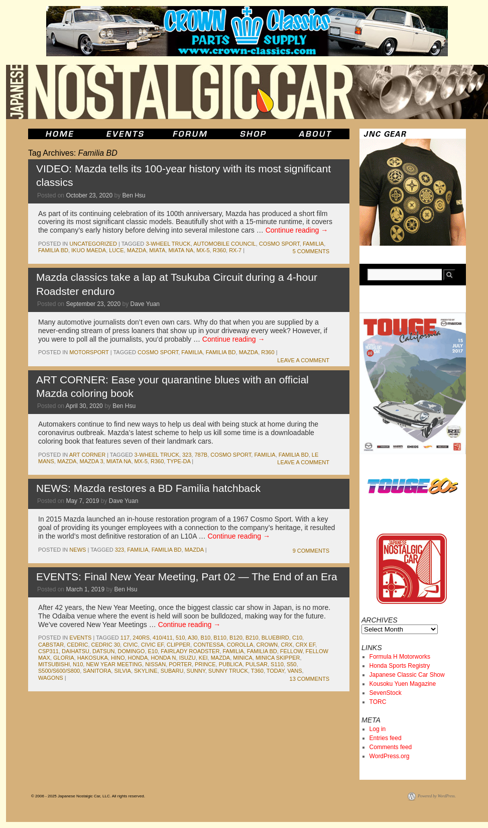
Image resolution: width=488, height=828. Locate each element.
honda (138, 658)
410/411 (163, 638)
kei (203, 658)
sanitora (97, 671)
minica (243, 658)
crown (267, 645)
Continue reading (297, 230)
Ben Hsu (134, 195)
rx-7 (235, 250)
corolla (240, 645)
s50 (292, 664)
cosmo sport (279, 244)
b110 (219, 638)
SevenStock (386, 692)
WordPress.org (390, 756)
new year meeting (114, 664)
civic (130, 645)
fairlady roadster (190, 651)
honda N (163, 658)
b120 (235, 638)
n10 (78, 664)
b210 (252, 638)
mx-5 (202, 250)
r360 (219, 250)
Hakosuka (92, 658)
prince (205, 664)
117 (125, 638)
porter (180, 664)
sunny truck (228, 671)
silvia (122, 671)
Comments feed (391, 747)
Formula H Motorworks (400, 656)
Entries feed (386, 738)
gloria (63, 658)
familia (313, 244)
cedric (77, 645)
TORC (378, 701)
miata (157, 250)
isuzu (187, 658)
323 (186, 455)
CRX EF (305, 645)
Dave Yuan (145, 303)
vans (294, 671)
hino (118, 658)
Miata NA (180, 250)
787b (200, 455)
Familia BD (53, 250)
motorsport (88, 352)
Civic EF (152, 645)
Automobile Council (224, 244)
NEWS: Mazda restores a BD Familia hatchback (148, 488)
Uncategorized (93, 244)
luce (116, 250)
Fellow (291, 651)
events (80, 638)
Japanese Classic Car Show (407, 674)
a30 (193, 638)
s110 (277, 664)
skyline (145, 671)
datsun (103, 651)
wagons (50, 678)
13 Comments (309, 679)
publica (230, 664)
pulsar (257, 664)
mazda (137, 250)
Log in (378, 729)
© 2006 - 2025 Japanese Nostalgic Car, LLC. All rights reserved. (88, 796)
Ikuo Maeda (88, 250)
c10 (297, 638)
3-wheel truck (168, 244)
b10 (206, 638)
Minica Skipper (278, 658)
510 (180, 638)
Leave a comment (303, 360)
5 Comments (311, 251)
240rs (141, 638)
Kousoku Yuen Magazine (403, 683)
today (275, 671)
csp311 (48, 651)
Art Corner (87, 455)
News (77, 550)
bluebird (275, 638)
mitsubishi (54, 664)
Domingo (131, 651)
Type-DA (178, 461)
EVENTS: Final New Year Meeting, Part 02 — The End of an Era (186, 576)
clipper (178, 645)
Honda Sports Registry (400, 665)
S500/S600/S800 (59, 671)
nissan (155, 664)
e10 (153, 651)
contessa (208, 645)
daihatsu (75, 651)
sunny (196, 671)
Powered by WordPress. (437, 796)
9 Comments (311, 551)
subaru (172, 671)
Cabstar (51, 645)
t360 (257, 671)
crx (286, 645)
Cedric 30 (105, 645)
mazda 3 (91, 461)
